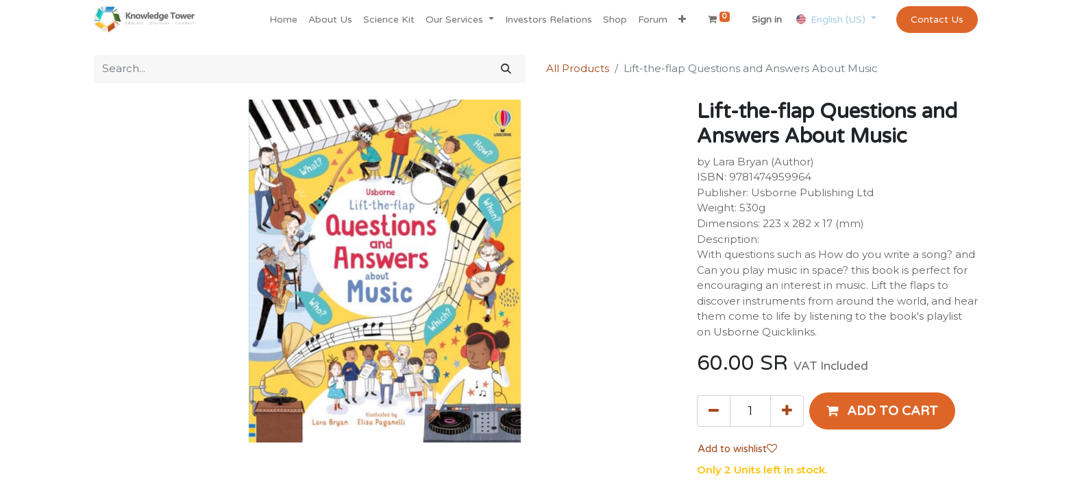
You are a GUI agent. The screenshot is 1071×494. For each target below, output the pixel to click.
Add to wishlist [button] (737, 449)
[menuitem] (283, 19)
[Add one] (787, 411)
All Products (577, 68)
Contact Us (937, 19)
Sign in (767, 19)
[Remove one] (713, 411)
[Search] (506, 69)
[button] (682, 19)
